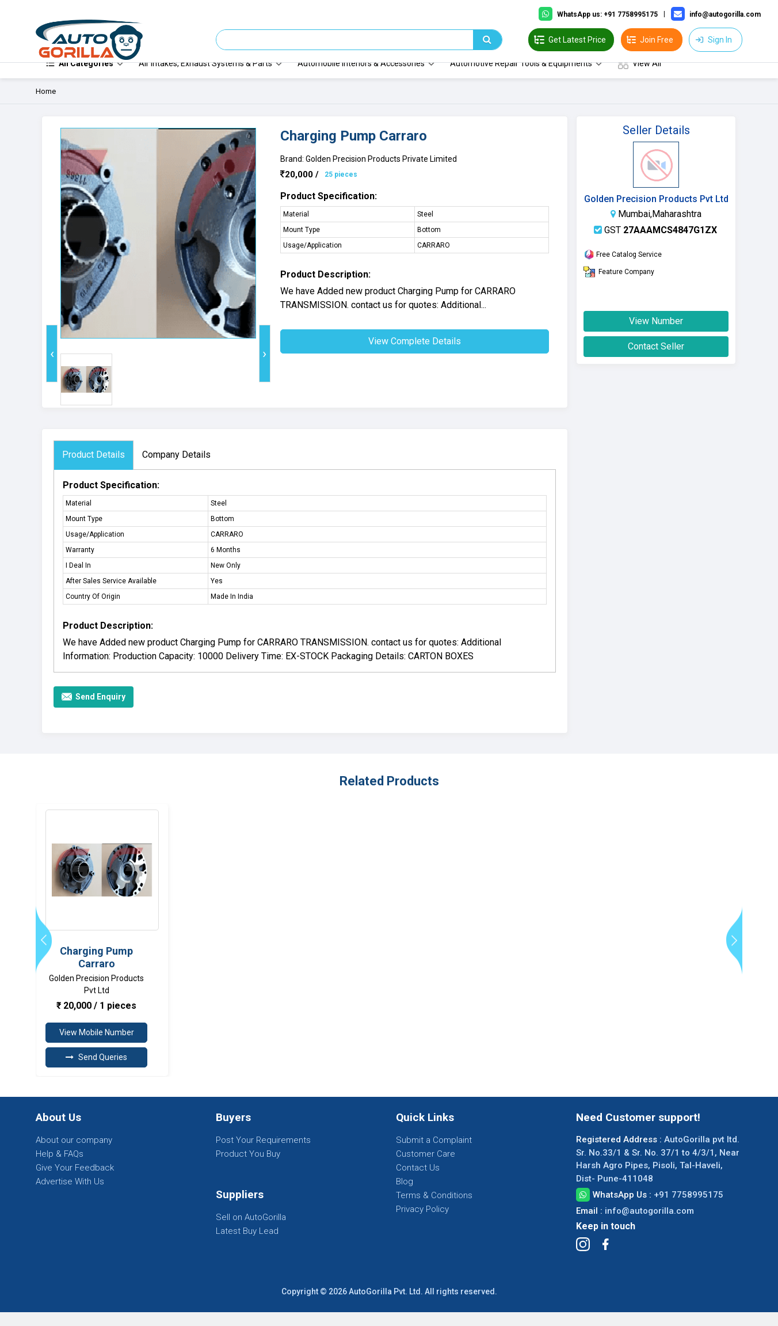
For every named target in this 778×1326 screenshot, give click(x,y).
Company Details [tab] (176, 468)
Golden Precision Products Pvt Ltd (656, 212)
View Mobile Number (96, 1046)
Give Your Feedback (75, 1181)
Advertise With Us (70, 1195)
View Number (656, 334)
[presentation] (52, 367)
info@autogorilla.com (649, 1224)
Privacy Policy (422, 1223)
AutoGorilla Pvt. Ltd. (386, 1305)
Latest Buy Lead (247, 1245)
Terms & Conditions (434, 1209)
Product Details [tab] (93, 468)
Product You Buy (248, 1167)
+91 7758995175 (688, 1208)
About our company (74, 1154)
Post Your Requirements (263, 1154)
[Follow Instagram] (583, 1258)
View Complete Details (414, 354)
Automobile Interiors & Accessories (361, 77)
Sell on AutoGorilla (251, 1231)
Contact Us (418, 1181)
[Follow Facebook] (605, 1258)
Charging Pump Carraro (96, 971)
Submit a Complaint (434, 1154)
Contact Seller (656, 360)
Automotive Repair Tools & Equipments (521, 77)
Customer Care (425, 1167)
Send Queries (96, 1071)
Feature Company (619, 285)
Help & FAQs (59, 1167)
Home (46, 105)
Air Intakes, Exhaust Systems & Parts (205, 77)
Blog (404, 1195)
